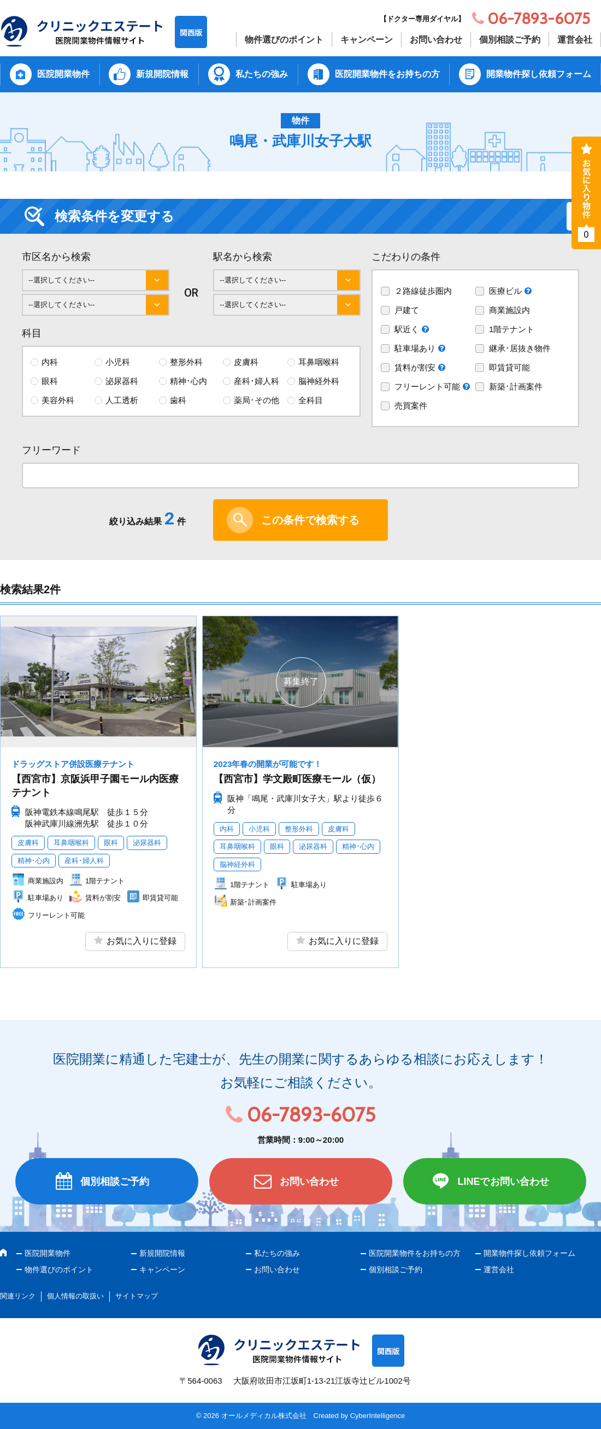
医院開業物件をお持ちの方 (387, 74)
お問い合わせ (436, 39)
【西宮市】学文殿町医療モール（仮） (297, 778)
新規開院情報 (162, 74)
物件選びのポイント (284, 39)
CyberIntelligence (377, 1416)
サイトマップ (136, 1296)
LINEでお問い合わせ (503, 1181)
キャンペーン (366, 39)
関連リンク (18, 1296)
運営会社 (574, 39)
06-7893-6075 (311, 1114)
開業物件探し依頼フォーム (538, 74)
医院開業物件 (63, 74)
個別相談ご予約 (509, 39)
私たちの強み (261, 74)
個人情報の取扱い (75, 1296)
